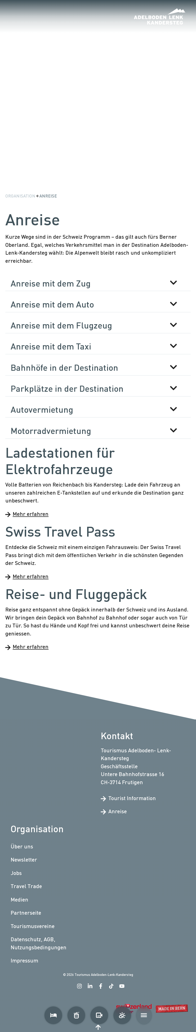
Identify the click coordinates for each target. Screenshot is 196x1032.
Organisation (20, 196)
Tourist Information (128, 798)
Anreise (48, 196)
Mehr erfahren (26, 513)
